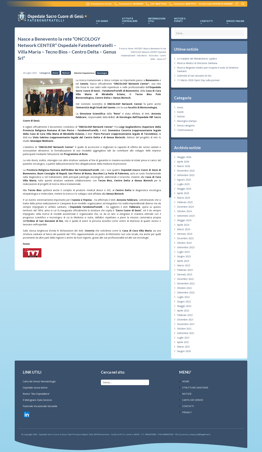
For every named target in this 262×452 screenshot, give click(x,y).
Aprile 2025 (183, 193)
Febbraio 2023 (185, 269)
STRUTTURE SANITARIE (195, 387)
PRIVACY (186, 412)
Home (130, 48)
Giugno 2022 (184, 301)
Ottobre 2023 (184, 242)
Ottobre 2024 (184, 211)
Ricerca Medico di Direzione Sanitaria (197, 63)
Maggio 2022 (184, 306)
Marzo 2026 (183, 166)
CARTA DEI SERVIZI (192, 400)
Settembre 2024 (185, 215)
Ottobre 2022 (184, 288)
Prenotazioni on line (99, 4)
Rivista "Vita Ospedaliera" (36, 393)
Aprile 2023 (183, 260)
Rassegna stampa (186, 121)
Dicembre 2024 (185, 206)
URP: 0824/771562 (156, 4)
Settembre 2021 (185, 333)
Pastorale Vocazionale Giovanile (40, 406)
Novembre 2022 (186, 283)
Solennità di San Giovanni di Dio (194, 75)
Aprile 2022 (183, 310)
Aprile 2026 (183, 161)
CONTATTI (188, 406)
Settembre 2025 (185, 175)
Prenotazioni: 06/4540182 (128, 4)
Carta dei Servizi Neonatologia (39, 381)
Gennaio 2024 (184, 233)
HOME (185, 381)
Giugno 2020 (184, 351)
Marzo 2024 (183, 229)
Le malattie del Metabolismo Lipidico (197, 58)
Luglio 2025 (183, 184)
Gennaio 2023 (184, 274)
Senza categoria (185, 125)
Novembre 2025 (186, 170)
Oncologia (102, 73)
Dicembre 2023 (185, 238)
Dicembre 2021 (185, 319)
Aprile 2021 (183, 342)
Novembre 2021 (186, 324)
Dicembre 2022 (185, 278)
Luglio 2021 (183, 337)
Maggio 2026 (184, 157)
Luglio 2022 (183, 297)
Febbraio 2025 (185, 202)
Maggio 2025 (184, 188)
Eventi (180, 112)
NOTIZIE (138, 48)
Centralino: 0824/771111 (182, 4)
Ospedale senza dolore (35, 387)
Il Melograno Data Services (37, 400)
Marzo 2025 (183, 197)
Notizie (66, 73)
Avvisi (55, 73)
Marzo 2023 (183, 265)
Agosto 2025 (184, 179)
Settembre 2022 (185, 292)
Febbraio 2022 (185, 315)
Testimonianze (185, 130)
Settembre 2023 (185, 247)
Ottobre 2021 (184, 328)
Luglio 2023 (183, 251)
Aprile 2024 (183, 224)
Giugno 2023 (184, 256)
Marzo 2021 (183, 346)
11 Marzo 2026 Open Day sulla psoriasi (198, 80)
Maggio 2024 (184, 220)
